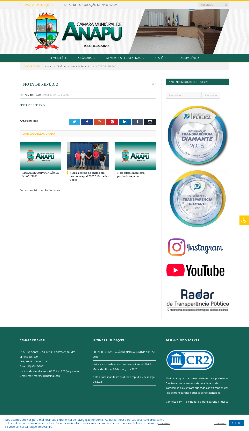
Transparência (188, 58)
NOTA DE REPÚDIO (32, 105)
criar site (190, 378)
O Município (58, 58)
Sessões (161, 58)
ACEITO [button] (236, 423)
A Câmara (85, 58)
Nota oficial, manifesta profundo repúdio (131, 174)
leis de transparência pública (183, 392)
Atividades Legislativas (123, 58)
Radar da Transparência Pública (209, 401)
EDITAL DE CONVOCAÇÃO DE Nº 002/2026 (90, 5)
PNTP (182, 401)
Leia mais (164, 423)
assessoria (192, 383)
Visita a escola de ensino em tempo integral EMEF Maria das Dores (89, 176)
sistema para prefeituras (214, 378)
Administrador (33, 94)
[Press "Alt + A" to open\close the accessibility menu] (244, 220)
